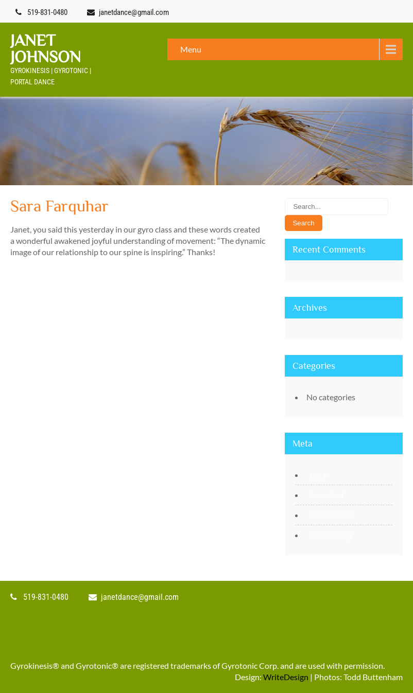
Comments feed (333, 515)
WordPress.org (331, 535)
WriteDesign (285, 677)
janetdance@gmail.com (134, 12)
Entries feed (327, 495)
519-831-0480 (47, 12)
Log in (319, 475)
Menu (190, 49)
